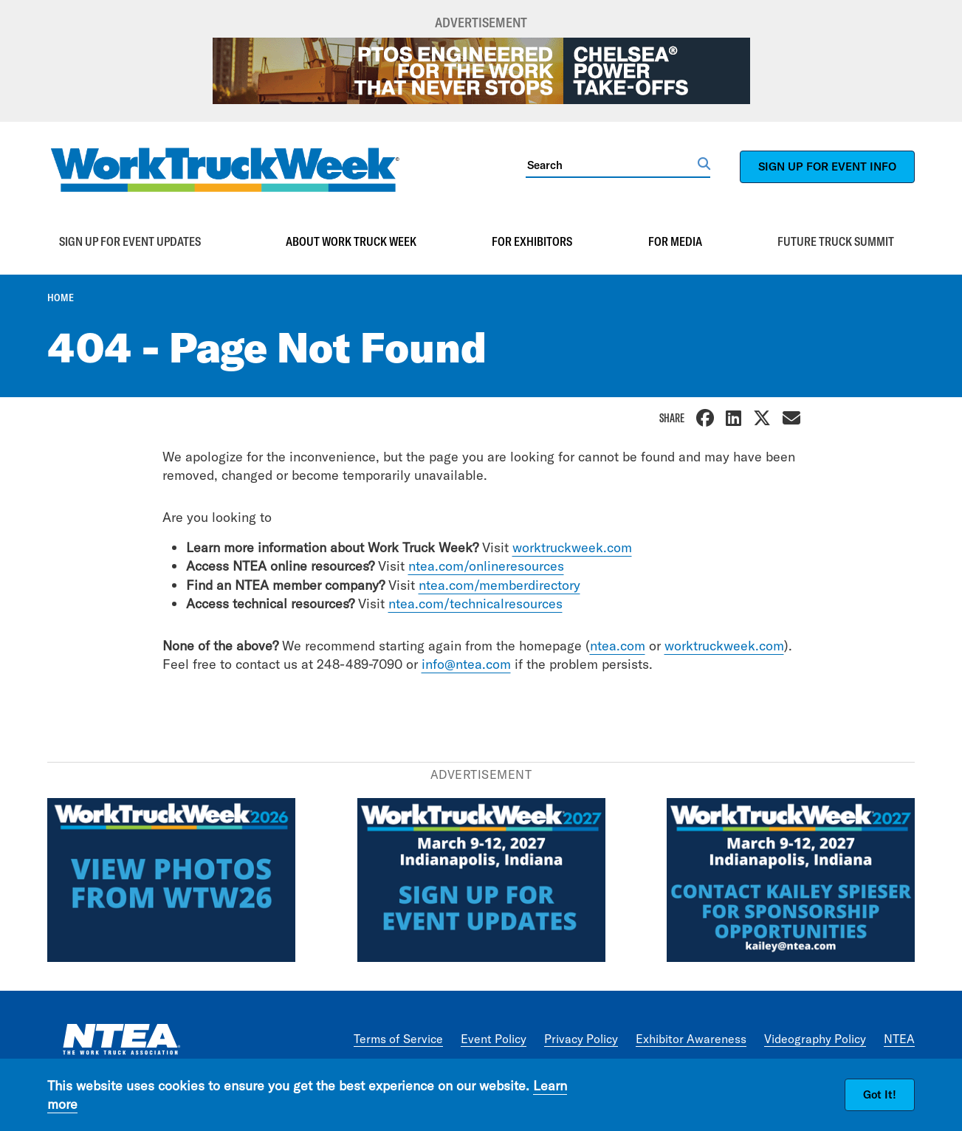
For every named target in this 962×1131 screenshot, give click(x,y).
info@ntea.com (466, 664)
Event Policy (493, 1038)
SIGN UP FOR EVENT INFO (827, 166)
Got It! (879, 1094)
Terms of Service (398, 1038)
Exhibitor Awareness (691, 1038)
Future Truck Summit (835, 241)
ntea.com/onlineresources (486, 565)
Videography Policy (815, 1038)
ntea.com (617, 645)
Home (60, 297)
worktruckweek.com (572, 547)
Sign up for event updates (130, 241)
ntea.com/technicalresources (475, 603)
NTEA (899, 1038)
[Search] (612, 164)
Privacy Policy (581, 1038)
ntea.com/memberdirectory (499, 585)
